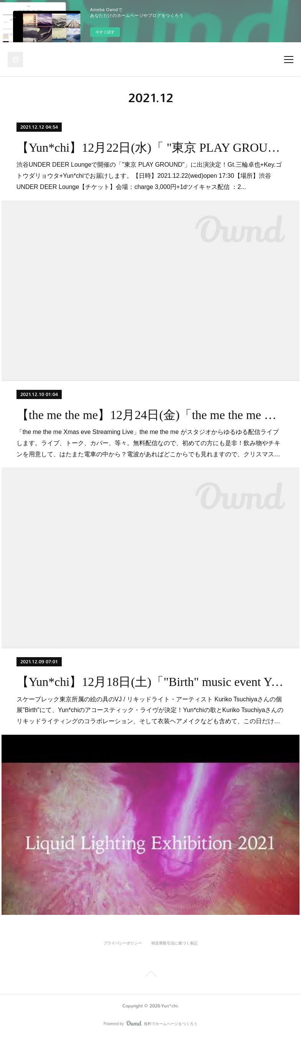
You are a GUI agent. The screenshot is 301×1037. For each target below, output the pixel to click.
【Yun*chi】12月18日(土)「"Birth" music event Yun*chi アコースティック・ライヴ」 (150, 682)
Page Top (150, 975)
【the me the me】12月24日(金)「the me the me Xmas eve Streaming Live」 (150, 415)
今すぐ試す (105, 32)
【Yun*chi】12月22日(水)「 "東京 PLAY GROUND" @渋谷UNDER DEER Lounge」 (150, 147)
